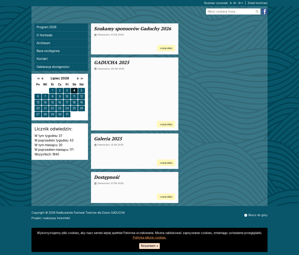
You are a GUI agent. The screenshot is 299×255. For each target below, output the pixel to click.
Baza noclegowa (48, 51)
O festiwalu (44, 35)
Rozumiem (149, 246)
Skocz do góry (256, 215)
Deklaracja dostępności (53, 67)
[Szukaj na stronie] (233, 11)
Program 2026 (46, 27)
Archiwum (43, 43)
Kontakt (42, 59)
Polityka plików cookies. (149, 237)
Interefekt (63, 218)
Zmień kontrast (258, 3)
